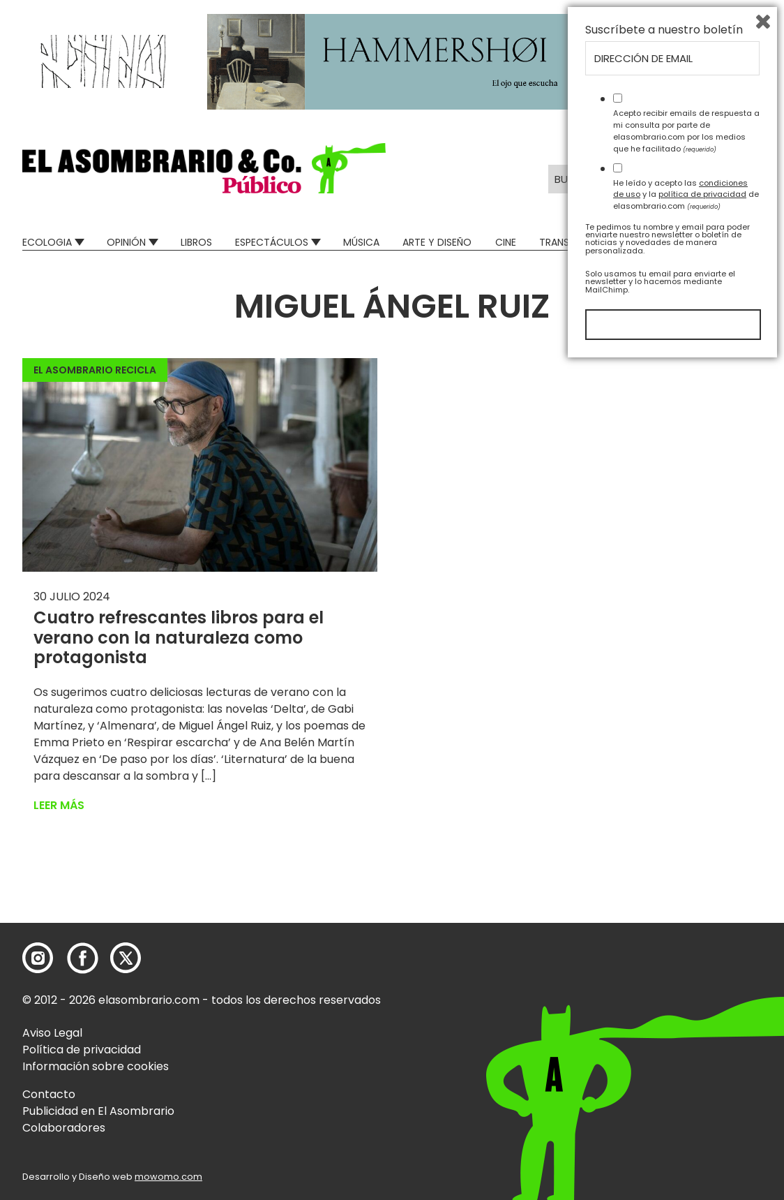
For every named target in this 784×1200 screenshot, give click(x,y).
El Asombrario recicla (94, 370)
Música (361, 242)
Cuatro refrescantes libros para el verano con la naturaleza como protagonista (178, 637)
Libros (196, 242)
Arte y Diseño (437, 242)
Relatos (741, 242)
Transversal (570, 242)
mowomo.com (168, 1177)
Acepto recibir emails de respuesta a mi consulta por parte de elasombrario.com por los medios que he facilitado (686, 966)
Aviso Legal (52, 1033)
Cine (505, 242)
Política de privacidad (81, 1050)
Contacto (48, 1094)
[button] (204, 168)
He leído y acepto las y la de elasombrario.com (686, 1029)
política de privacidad (702, 1029)
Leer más (58, 805)
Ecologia (47, 242)
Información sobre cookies (95, 1066)
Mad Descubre (662, 242)
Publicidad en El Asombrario (98, 1111)
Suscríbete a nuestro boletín (664, 865)
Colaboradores (63, 1128)
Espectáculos (271, 242)
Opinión (126, 242)
